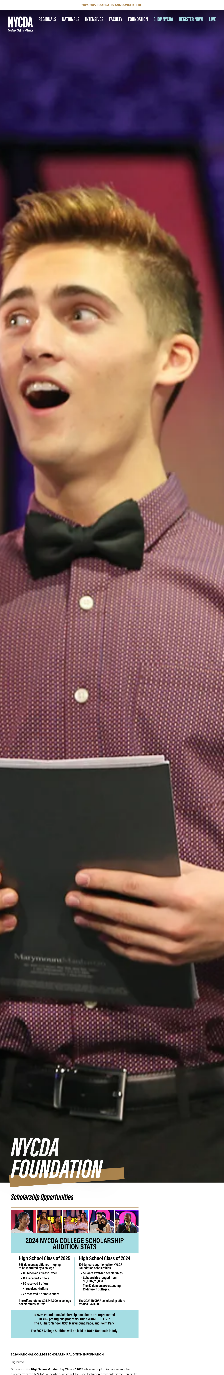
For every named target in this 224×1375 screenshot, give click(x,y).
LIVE (212, 19)
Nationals (70, 19)
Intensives (94, 19)
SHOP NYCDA (163, 19)
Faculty (115, 19)
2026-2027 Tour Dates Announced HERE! (112, 5)
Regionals (47, 19)
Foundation (138, 19)
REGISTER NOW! (191, 19)
